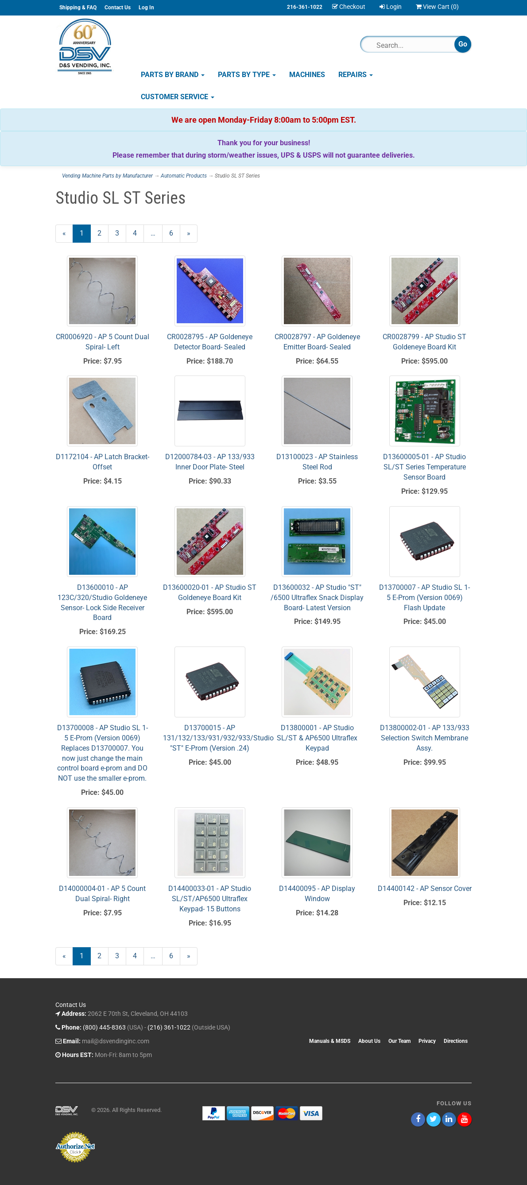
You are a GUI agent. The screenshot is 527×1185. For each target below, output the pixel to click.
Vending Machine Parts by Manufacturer (107, 176)
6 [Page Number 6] (174, 232)
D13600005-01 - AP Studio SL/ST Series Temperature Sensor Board (424, 467)
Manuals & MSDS (329, 1041)
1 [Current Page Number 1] (85, 235)
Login (391, 6)
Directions (456, 1041)
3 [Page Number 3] (120, 232)
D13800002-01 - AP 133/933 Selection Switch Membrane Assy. (424, 738)
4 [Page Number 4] (138, 232)
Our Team (399, 1041)
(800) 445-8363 (104, 1027)
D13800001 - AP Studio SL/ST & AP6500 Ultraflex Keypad (317, 738)
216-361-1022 (304, 7)
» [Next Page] (192, 235)
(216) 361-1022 (168, 1027)
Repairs (355, 74)
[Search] (411, 45)
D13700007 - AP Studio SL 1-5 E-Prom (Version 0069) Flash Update (424, 597)
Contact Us (118, 7)
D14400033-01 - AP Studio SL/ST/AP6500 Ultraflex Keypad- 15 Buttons (209, 898)
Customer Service (177, 97)
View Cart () (437, 6)
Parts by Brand (173, 74)
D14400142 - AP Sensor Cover (425, 888)
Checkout (348, 6)
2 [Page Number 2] (102, 232)
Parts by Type (247, 74)
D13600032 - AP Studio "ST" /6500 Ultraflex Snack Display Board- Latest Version (317, 597)
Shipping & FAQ (78, 7)
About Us (369, 1041)
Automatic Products (184, 176)
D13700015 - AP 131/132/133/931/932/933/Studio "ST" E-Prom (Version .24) (218, 738)
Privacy (427, 1041)
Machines (307, 74)
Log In (146, 7)
